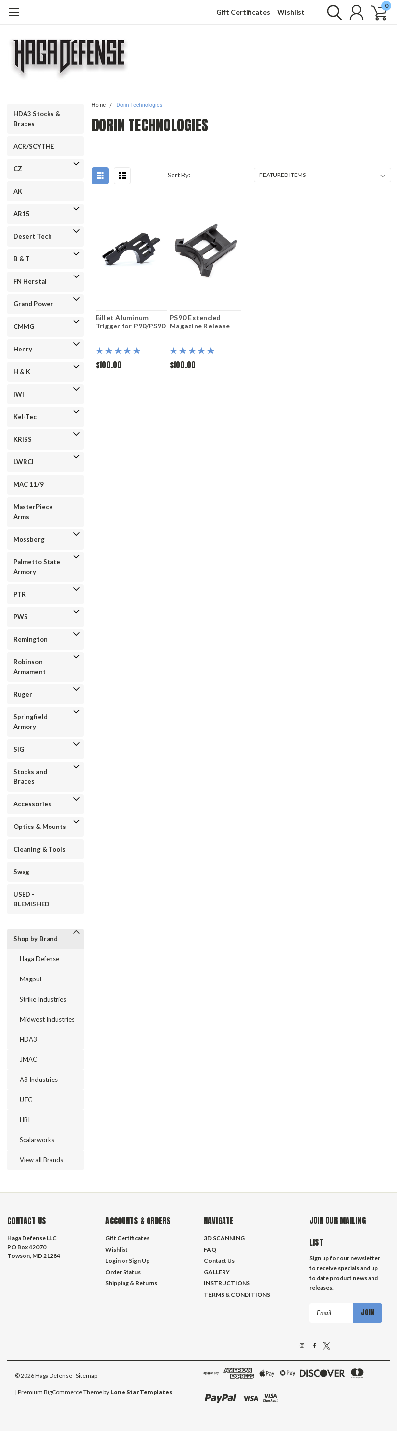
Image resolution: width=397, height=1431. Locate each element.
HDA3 (28, 1039)
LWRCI (23, 462)
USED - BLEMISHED (31, 899)
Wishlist (291, 12)
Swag (21, 872)
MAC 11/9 (28, 484)
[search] (332, 12)
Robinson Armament (29, 667)
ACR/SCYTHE (33, 146)
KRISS (22, 439)
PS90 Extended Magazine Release (200, 321)
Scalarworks (37, 1140)
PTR (19, 594)
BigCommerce (63, 1392)
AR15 (21, 214)
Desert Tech (32, 236)
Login (113, 1260)
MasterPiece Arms (33, 512)
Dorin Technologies (139, 105)
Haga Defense (39, 959)
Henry (22, 349)
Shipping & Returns (131, 1283)
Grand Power (33, 304)
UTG (26, 1100)
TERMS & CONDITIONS (237, 1294)
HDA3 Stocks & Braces (36, 118)
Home (99, 105)
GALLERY (217, 1272)
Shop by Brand (35, 939)
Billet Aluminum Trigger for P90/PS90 (131, 321)
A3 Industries (39, 1079)
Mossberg (29, 539)
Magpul (30, 979)
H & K (21, 372)
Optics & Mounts (39, 826)
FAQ (210, 1249)
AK (17, 191)
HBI (25, 1120)
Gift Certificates (243, 12)
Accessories (32, 804)
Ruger (22, 694)
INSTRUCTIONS (227, 1283)
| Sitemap (85, 1375)
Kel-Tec (25, 417)
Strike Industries (43, 999)
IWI (18, 394)
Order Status (123, 1272)
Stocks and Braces (30, 776)
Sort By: (179, 175)
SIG (18, 749)
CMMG (23, 326)
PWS (20, 617)
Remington (30, 639)
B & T (21, 259)
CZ (17, 169)
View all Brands (41, 1160)
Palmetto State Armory (36, 567)
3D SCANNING (224, 1238)
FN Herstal (30, 281)
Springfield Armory (30, 721)
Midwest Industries (47, 1019)
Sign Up (139, 1260)
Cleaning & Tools (39, 849)
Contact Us (219, 1260)
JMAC (28, 1059)
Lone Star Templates (141, 1392)
